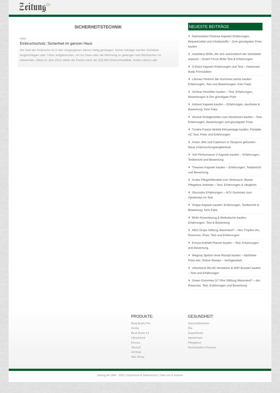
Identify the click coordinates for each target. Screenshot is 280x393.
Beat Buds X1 (140, 333)
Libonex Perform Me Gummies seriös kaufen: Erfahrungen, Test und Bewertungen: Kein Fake (220, 81)
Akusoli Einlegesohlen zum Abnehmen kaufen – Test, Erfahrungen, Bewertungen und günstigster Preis (225, 119)
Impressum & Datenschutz (142, 375)
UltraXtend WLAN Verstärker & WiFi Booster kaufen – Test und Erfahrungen (224, 270)
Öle (190, 328)
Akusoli (136, 347)
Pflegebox (194, 342)
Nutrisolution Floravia (202, 347)
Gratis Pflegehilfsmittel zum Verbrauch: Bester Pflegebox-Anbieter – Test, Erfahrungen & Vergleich (222, 182)
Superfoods (195, 333)
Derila (135, 328)
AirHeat (136, 352)
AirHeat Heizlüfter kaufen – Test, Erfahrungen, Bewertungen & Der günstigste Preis (220, 94)
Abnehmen (195, 337)
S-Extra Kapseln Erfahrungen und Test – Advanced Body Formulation (223, 69)
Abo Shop (137, 356)
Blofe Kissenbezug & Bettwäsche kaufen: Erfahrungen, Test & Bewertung (217, 220)
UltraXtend (138, 337)
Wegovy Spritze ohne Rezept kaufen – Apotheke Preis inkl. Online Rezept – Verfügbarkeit (222, 258)
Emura (135, 342)
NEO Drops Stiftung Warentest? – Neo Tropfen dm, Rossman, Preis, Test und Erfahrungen (224, 232)
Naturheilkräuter (198, 323)
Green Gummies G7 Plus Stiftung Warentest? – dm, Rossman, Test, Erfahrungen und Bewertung (224, 283)
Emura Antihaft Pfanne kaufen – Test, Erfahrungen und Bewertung (223, 245)
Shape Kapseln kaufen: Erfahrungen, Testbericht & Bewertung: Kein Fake (223, 207)
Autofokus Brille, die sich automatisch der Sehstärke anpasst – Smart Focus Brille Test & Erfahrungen (224, 56)
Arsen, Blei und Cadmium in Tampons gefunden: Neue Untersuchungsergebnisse (222, 144)
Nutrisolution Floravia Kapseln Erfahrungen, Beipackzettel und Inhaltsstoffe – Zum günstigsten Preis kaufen (225, 41)
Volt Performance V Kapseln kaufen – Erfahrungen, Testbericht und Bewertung (224, 157)
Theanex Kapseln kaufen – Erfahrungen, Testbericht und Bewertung (224, 170)
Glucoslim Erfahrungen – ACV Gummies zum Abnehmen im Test (220, 195)
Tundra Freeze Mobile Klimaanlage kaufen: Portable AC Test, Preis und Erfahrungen (224, 132)
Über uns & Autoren (171, 375)
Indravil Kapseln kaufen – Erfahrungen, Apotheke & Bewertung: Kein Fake (224, 107)
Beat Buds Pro (140, 323)
